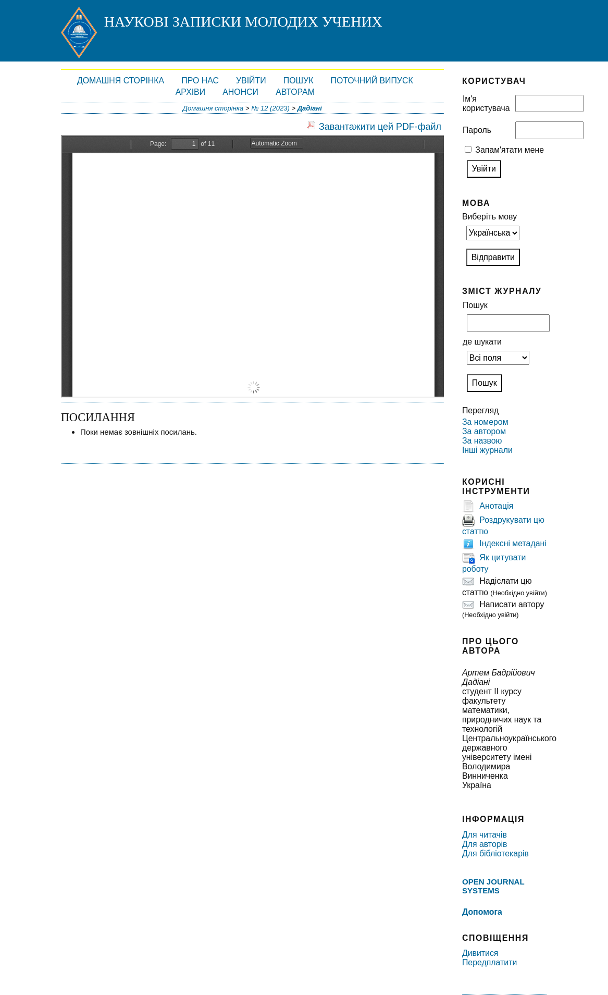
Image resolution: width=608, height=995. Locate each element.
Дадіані (309, 108)
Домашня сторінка (120, 80)
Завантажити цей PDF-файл (380, 126)
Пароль (477, 130)
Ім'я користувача (486, 103)
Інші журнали (487, 450)
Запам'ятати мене (509, 149)
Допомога (482, 911)
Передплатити (489, 962)
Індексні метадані (512, 543)
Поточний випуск (372, 80)
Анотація (496, 506)
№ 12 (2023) (270, 108)
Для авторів (484, 844)
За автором (484, 431)
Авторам (295, 92)
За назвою (482, 440)
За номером (485, 421)
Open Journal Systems (493, 886)
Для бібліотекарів (495, 853)
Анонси (240, 92)
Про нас (200, 80)
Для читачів (484, 834)
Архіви (190, 92)
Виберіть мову (489, 216)
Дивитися (480, 953)
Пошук (298, 80)
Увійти (251, 80)
